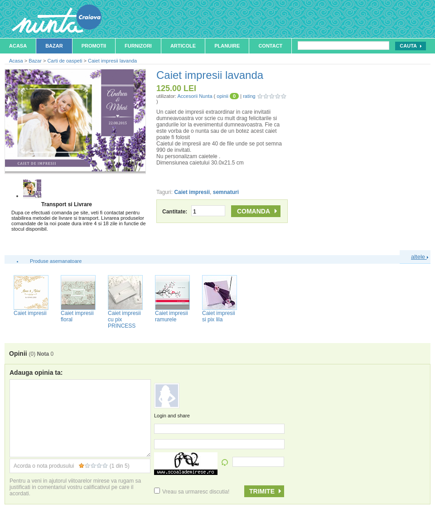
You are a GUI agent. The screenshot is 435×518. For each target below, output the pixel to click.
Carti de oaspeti (64, 60)
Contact (270, 45)
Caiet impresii (192, 192)
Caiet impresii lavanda (112, 60)
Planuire (227, 45)
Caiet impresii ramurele (171, 316)
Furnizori (138, 45)
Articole (183, 45)
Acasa (18, 45)
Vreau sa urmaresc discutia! (191, 492)
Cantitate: (193, 211)
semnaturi (226, 192)
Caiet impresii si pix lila (218, 316)
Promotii (94, 45)
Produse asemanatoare (56, 261)
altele (419, 256)
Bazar (54, 45)
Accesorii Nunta (194, 96)
